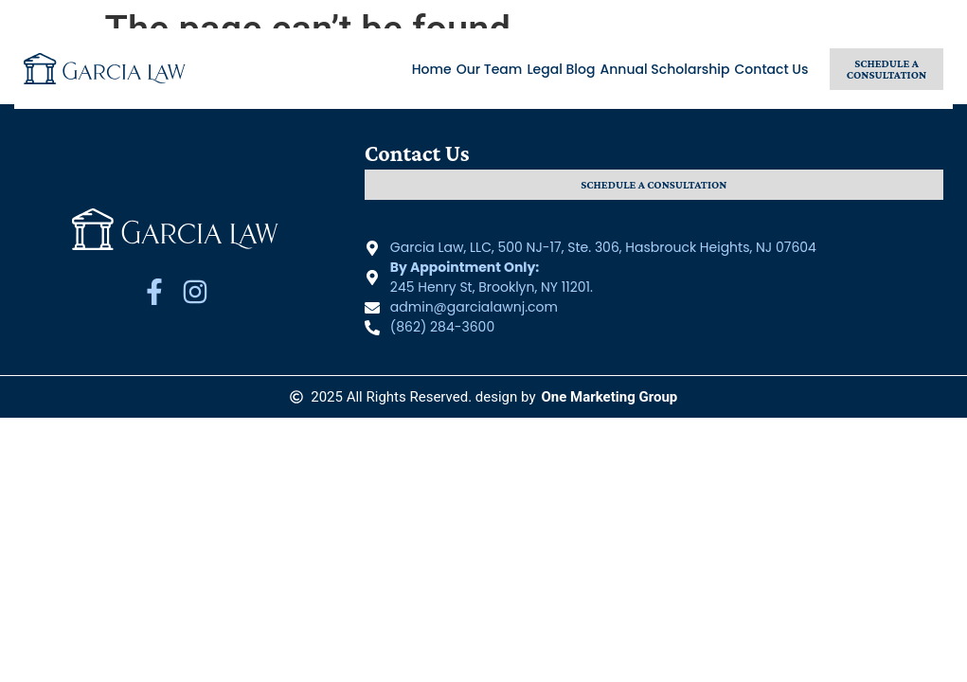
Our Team (490, 69)
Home (432, 69)
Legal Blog (561, 69)
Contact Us (772, 69)
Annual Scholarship (665, 69)
